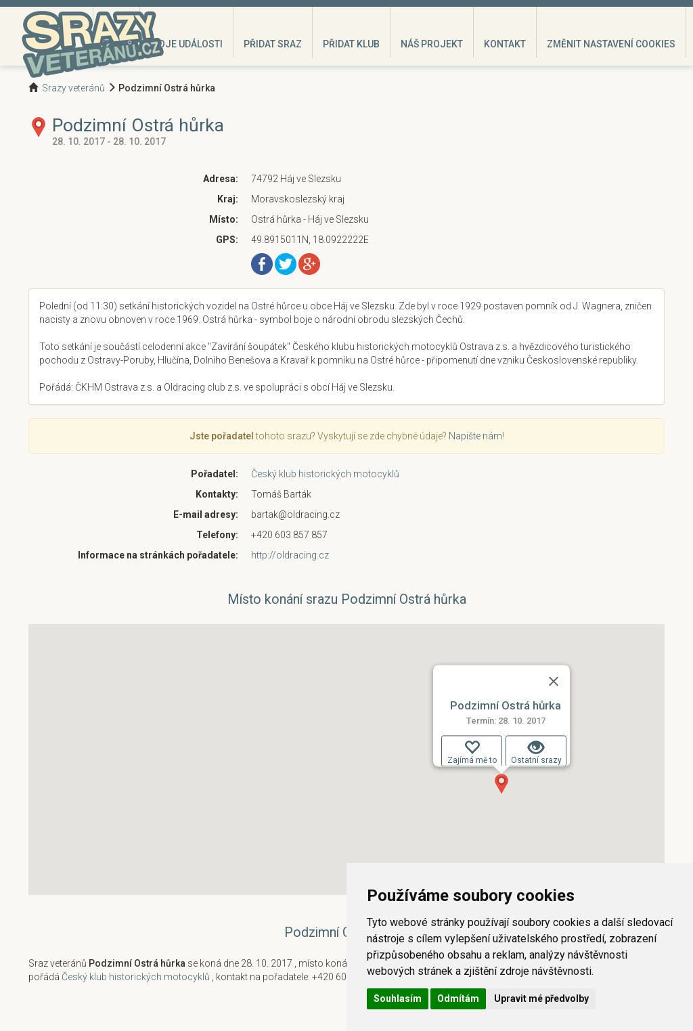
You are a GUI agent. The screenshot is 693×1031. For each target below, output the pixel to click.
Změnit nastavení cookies (611, 44)
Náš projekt (432, 44)
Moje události (186, 44)
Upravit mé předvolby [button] (541, 998)
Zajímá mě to (472, 752)
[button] (501, 784)
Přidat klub (351, 44)
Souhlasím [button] (398, 998)
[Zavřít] (553, 681)
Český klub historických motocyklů (325, 473)
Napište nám (475, 436)
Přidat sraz (273, 44)
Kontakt (505, 44)
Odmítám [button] (458, 998)
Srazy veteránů (73, 88)
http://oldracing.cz (290, 555)
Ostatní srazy (536, 752)
